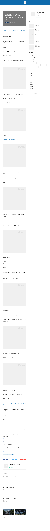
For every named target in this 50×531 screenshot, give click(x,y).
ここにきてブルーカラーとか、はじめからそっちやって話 (13, 476)
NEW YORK (33, 57)
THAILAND (40, 57)
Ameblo (27, 5)
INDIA (31, 55)
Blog (22, 5)
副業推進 (7, 22)
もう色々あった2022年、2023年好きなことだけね (12, 498)
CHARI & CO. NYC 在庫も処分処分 (10, 139)
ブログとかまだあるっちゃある (9, 487)
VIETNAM (37, 55)
